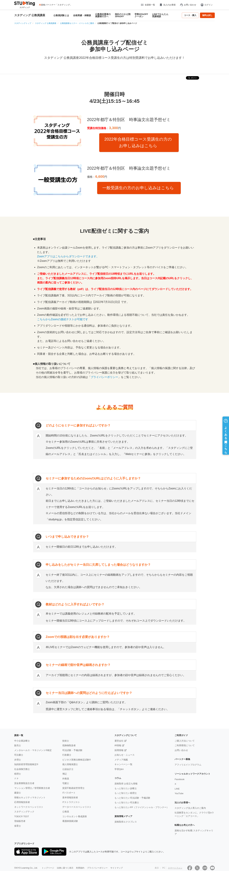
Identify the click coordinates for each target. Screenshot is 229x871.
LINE (177, 788)
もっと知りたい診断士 (125, 788)
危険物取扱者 (69, 745)
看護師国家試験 (70, 821)
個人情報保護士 (70, 764)
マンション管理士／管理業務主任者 (32, 788)
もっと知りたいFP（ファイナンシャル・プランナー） (141, 807)
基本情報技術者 (70, 797)
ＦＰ (16, 778)
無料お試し (207, 15)
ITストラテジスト (71, 802)
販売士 (17, 745)
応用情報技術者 (22, 802)
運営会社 (118, 740)
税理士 (17, 774)
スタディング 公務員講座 (29, 15)
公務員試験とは (61, 15)
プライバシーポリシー (104, 377)
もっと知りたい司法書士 (126, 802)
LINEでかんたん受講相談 (160, 15)
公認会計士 (67, 769)
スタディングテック (24, 811)
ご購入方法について (185, 740)
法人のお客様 (167, 5)
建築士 (17, 792)
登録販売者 (19, 821)
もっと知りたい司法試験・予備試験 (132, 798)
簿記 (64, 774)
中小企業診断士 (22, 740)
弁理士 (17, 759)
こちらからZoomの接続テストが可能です (62, 319)
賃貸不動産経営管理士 (73, 788)
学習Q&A (119, 769)
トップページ (48, 868)
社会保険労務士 (22, 769)
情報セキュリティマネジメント (29, 797)
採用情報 (118, 750)
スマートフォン (175, 868)
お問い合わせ (188, 5)
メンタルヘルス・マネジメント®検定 (33, 750)
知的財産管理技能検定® (26, 764)
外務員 (65, 778)
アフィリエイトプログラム (188, 764)
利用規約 (80, 868)
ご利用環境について (185, 745)
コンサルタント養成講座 (74, 816)
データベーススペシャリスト (76, 807)
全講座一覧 (147, 5)
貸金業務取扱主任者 (24, 783)
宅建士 (65, 783)
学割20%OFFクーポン (141, 15)
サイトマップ (116, 868)
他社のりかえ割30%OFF (122, 15)
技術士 (65, 740)
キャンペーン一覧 (123, 764)
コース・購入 (190, 15)
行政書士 (66, 755)
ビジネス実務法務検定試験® (76, 759)
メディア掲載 (121, 759)
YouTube (179, 793)
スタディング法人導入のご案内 (190, 808)
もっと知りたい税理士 (125, 793)
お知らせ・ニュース (124, 755)
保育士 (17, 826)
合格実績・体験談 (82, 15)
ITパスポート (69, 792)
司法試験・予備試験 (72, 750)
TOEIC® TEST (21, 816)
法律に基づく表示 (65, 868)
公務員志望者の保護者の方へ (103, 15)
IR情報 (117, 745)
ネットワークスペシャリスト (28, 807)
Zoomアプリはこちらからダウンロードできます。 (68, 256)
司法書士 (18, 755)
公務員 (65, 811)
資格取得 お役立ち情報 (126, 783)
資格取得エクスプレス (125, 821)
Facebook (179, 779)
